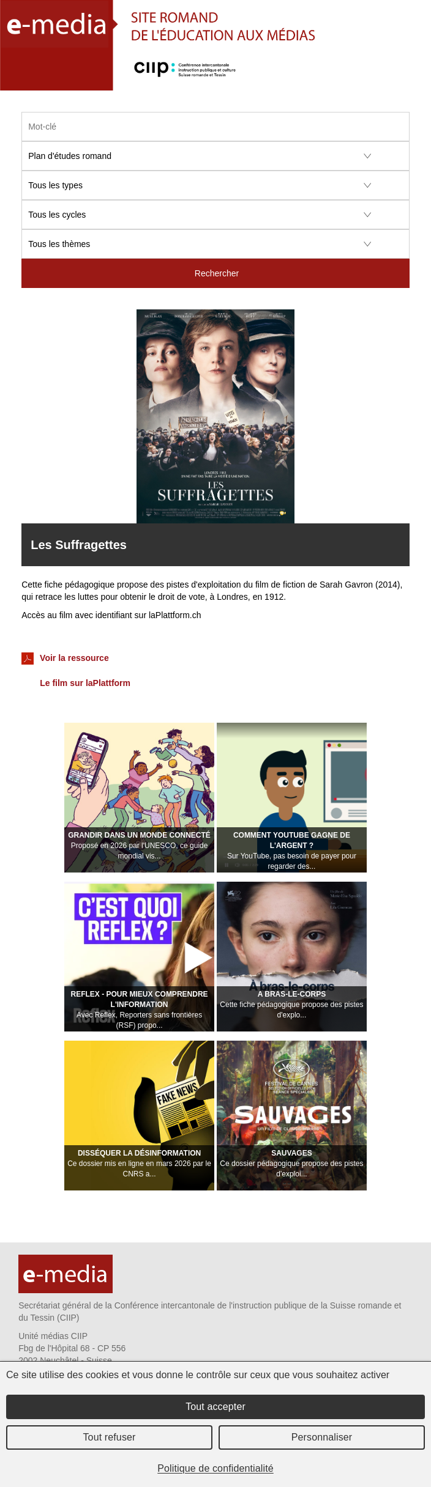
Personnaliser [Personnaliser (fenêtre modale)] (322, 1437)
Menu (415, 79)
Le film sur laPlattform (85, 683)
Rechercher (217, 273)
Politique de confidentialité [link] (215, 1468)
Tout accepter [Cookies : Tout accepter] (215, 1406)
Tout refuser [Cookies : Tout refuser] (109, 1437)
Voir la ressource (64, 658)
